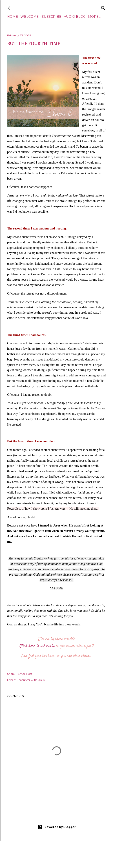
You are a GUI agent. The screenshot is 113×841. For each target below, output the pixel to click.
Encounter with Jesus (30, 680)
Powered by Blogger (56, 827)
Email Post (25, 673)
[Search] (103, 7)
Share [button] (11, 673)
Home (12, 17)
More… (94, 17)
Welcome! (29, 17)
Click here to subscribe (37, 646)
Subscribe (51, 17)
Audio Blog (75, 17)
